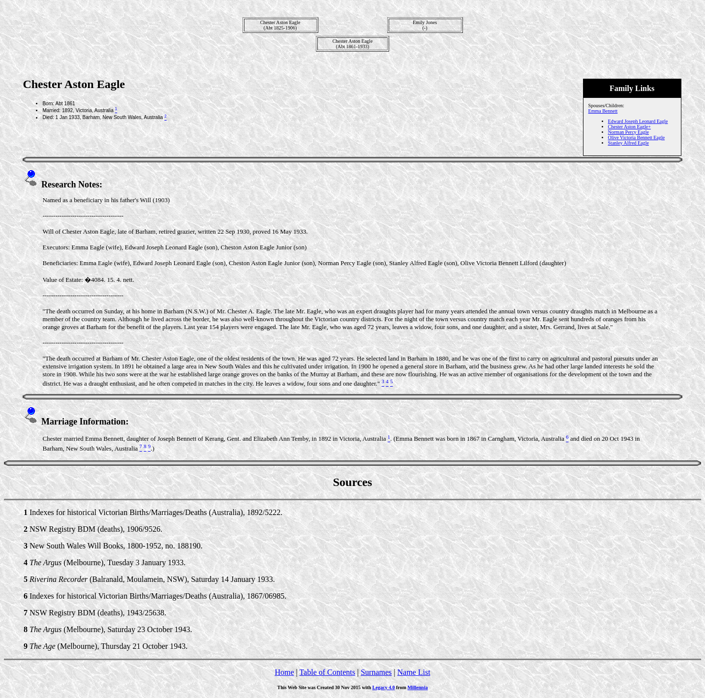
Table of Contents (327, 672)
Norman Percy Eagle (628, 132)
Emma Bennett (603, 111)
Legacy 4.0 (383, 687)
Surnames (376, 672)
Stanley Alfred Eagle (628, 143)
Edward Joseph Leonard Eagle (638, 121)
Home (284, 672)
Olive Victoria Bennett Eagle (636, 137)
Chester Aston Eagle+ (629, 126)
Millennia (417, 687)
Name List (413, 672)
